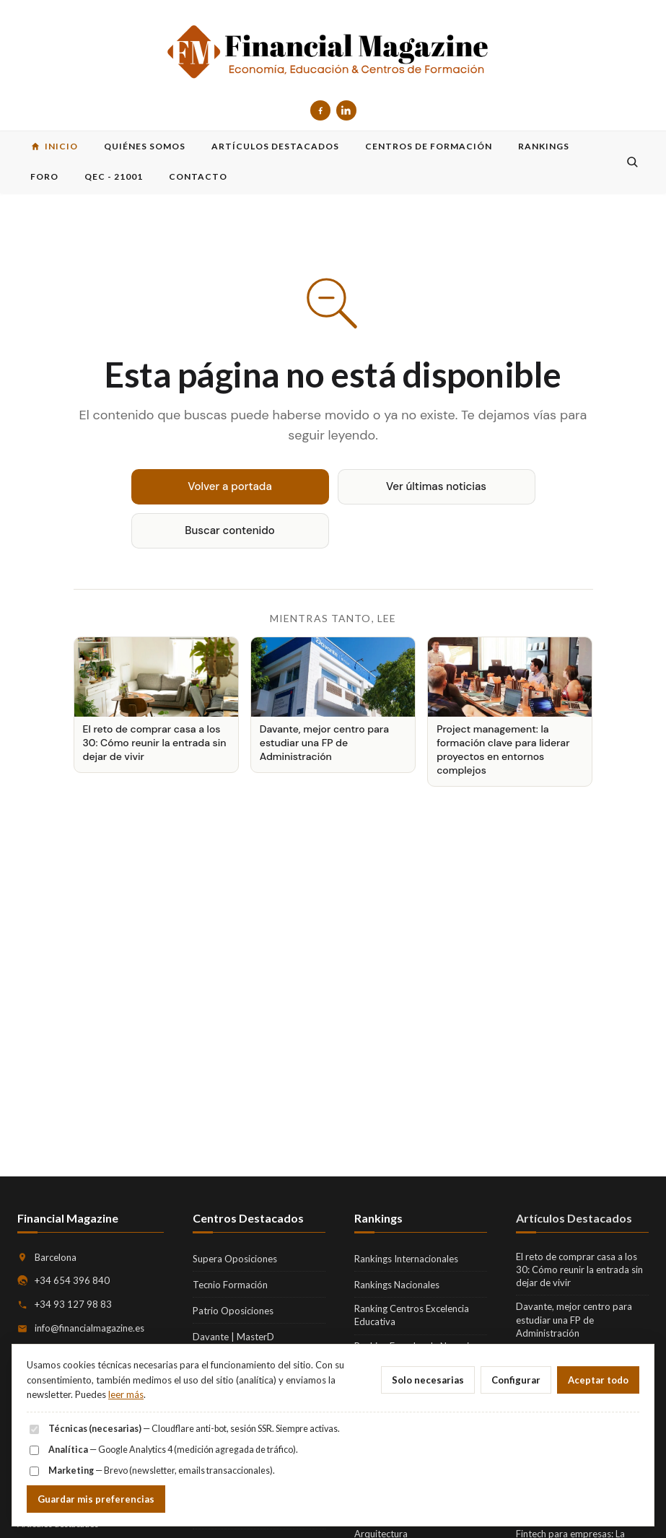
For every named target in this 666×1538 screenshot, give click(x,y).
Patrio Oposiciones (233, 1310)
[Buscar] (632, 161)
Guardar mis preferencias (96, 1499)
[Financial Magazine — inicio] (333, 53)
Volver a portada (230, 486)
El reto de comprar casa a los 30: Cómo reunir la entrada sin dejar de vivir (579, 1269)
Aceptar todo (598, 1380)
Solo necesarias (428, 1380)
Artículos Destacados (574, 1218)
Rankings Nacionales (396, 1284)
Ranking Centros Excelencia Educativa (411, 1315)
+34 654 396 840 (72, 1280)
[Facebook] (320, 110)
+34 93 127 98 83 (73, 1304)
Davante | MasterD (233, 1336)
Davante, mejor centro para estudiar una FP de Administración (574, 1319)
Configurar (515, 1380)
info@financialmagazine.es (89, 1328)
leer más (126, 1394)
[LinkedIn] (346, 110)
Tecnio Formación (230, 1284)
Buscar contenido (230, 530)
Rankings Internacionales (406, 1258)
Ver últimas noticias (436, 486)
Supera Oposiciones (235, 1258)
